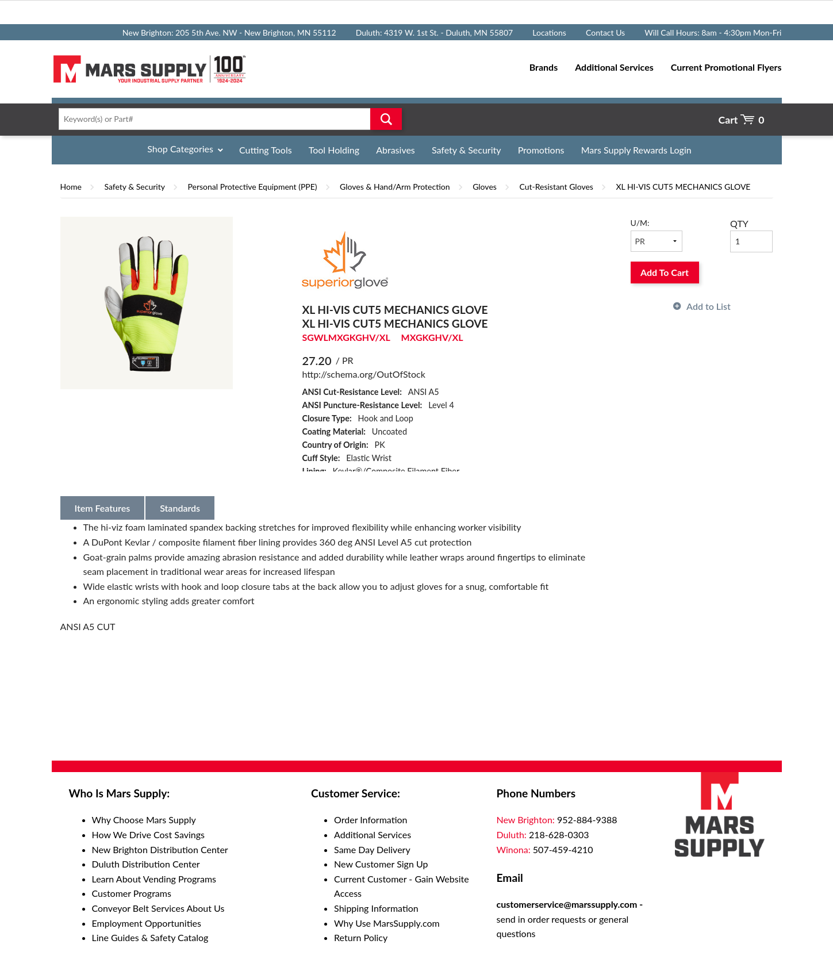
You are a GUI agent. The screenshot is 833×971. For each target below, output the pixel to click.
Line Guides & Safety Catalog (150, 937)
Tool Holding (334, 149)
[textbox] (227, 119)
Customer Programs (131, 893)
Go (386, 119)
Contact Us (605, 32)
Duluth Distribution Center (146, 863)
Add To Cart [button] (664, 272)
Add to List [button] (708, 306)
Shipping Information (376, 908)
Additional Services (372, 834)
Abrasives (395, 149)
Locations (549, 32)
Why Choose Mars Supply (144, 819)
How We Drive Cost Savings (148, 834)
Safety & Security (466, 149)
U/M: (640, 223)
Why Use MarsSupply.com (387, 923)
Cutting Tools (265, 149)
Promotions (541, 149)
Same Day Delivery (372, 849)
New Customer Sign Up (381, 863)
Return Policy (360, 937)
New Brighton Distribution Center (160, 849)
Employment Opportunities (146, 923)
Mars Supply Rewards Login (636, 149)
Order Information (370, 819)
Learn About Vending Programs (154, 878)
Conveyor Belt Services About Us (158, 908)
